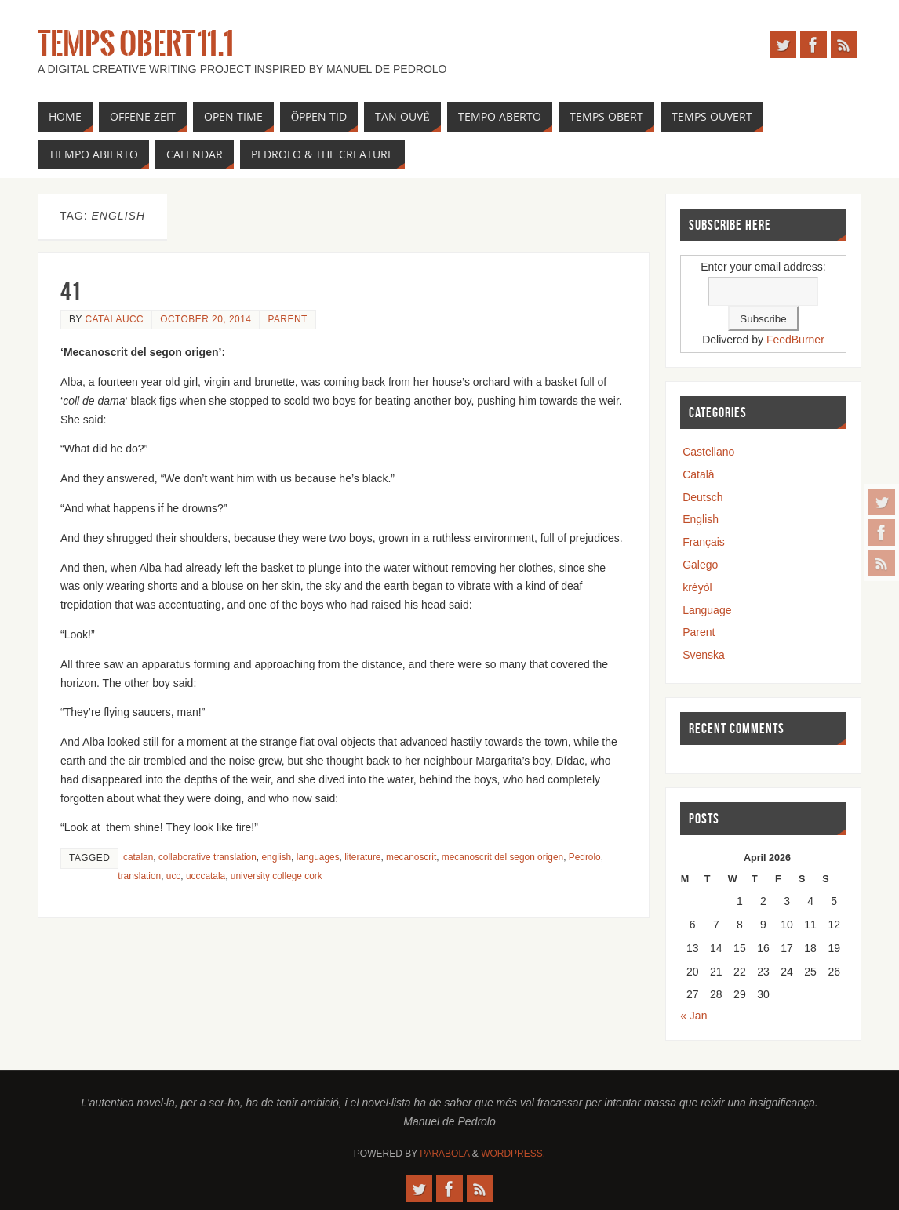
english (276, 857)
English (700, 519)
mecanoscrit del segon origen (502, 857)
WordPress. (513, 1153)
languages (318, 857)
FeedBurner (795, 339)
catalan (138, 857)
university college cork (276, 875)
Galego (700, 564)
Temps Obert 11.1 (136, 43)
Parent (287, 319)
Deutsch (702, 497)
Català (698, 474)
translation (139, 875)
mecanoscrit (411, 857)
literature (362, 857)
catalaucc (114, 319)
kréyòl (697, 587)
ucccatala (205, 875)
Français (703, 542)
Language (706, 610)
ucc (173, 875)
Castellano (708, 451)
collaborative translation (207, 857)
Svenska (703, 655)
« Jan (693, 1015)
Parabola (444, 1153)
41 (70, 291)
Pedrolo (585, 857)
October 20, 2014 (205, 319)
